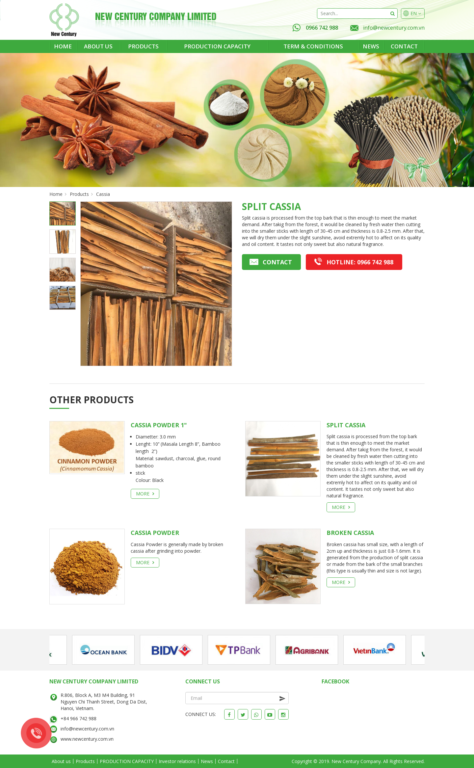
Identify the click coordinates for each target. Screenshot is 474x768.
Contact (404, 46)
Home (63, 46)
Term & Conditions (313, 46)
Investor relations (177, 761)
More (145, 493)
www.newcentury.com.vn (87, 739)
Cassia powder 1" (159, 425)
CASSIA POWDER (155, 533)
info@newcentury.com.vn (394, 27)
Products (143, 46)
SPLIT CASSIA (346, 425)
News (371, 46)
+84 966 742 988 (78, 718)
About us (98, 46)
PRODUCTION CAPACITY (217, 46)
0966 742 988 (315, 28)
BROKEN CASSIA (350, 533)
